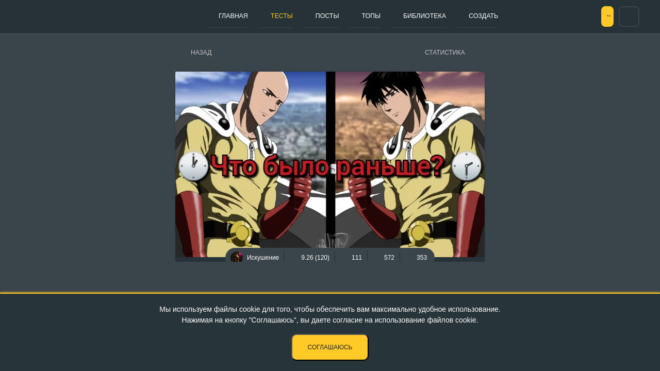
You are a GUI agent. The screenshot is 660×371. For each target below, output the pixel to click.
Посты (303, 16)
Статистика (445, 52)
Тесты (267, 16)
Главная (228, 16)
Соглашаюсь (330, 347)
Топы (338, 16)
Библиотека (383, 16)
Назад (201, 52)
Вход (592, 16)
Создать (434, 16)
